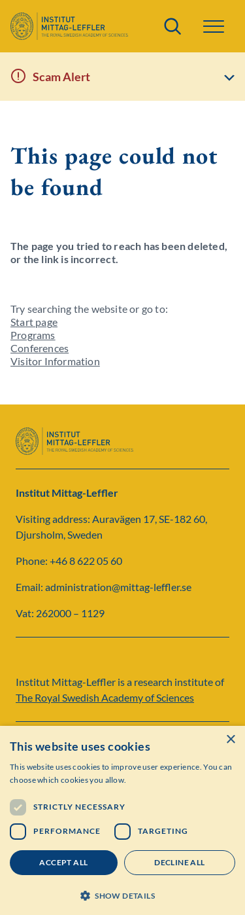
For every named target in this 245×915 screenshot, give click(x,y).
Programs (33, 335)
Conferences (39, 348)
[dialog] (122, 820)
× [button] (230, 740)
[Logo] (69, 26)
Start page (33, 321)
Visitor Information (55, 361)
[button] (213, 26)
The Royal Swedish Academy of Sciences (105, 697)
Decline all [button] (179, 862)
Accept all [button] (63, 862)
